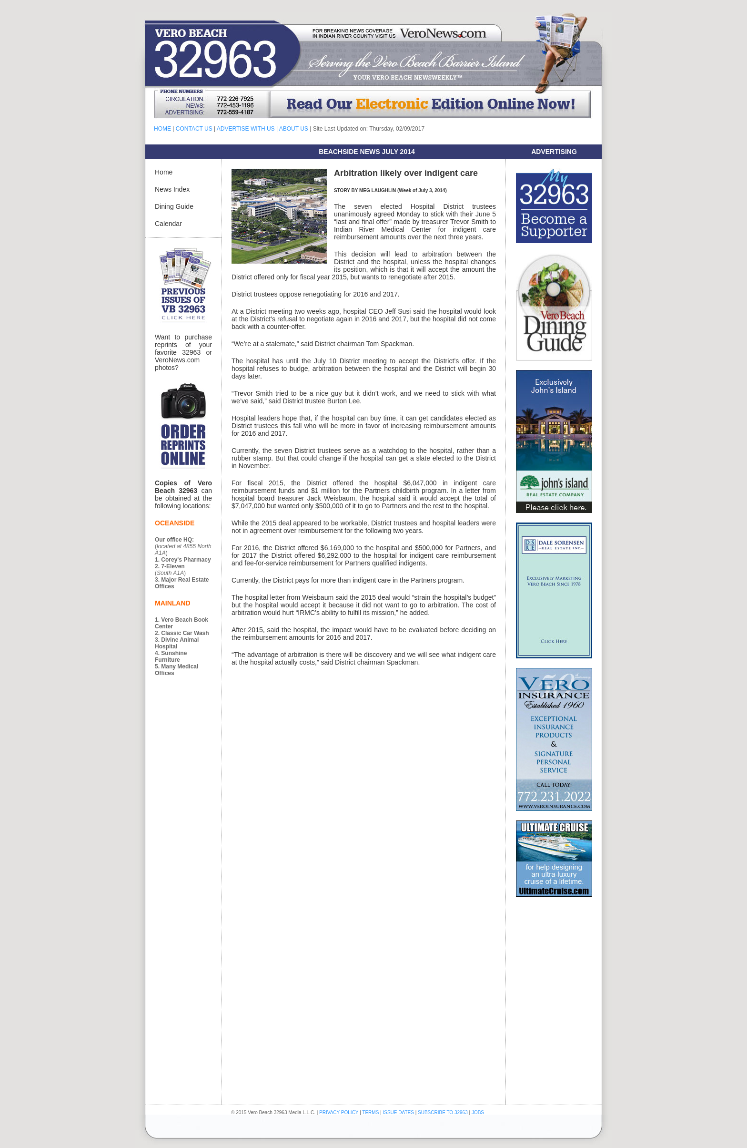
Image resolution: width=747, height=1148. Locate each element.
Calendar (168, 223)
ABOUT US (293, 128)
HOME (162, 128)
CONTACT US (194, 128)
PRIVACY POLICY (338, 1112)
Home (163, 172)
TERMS (370, 1112)
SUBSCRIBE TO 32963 (443, 1112)
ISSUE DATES (398, 1112)
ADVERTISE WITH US (246, 128)
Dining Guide (174, 206)
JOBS (478, 1112)
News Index (172, 189)
